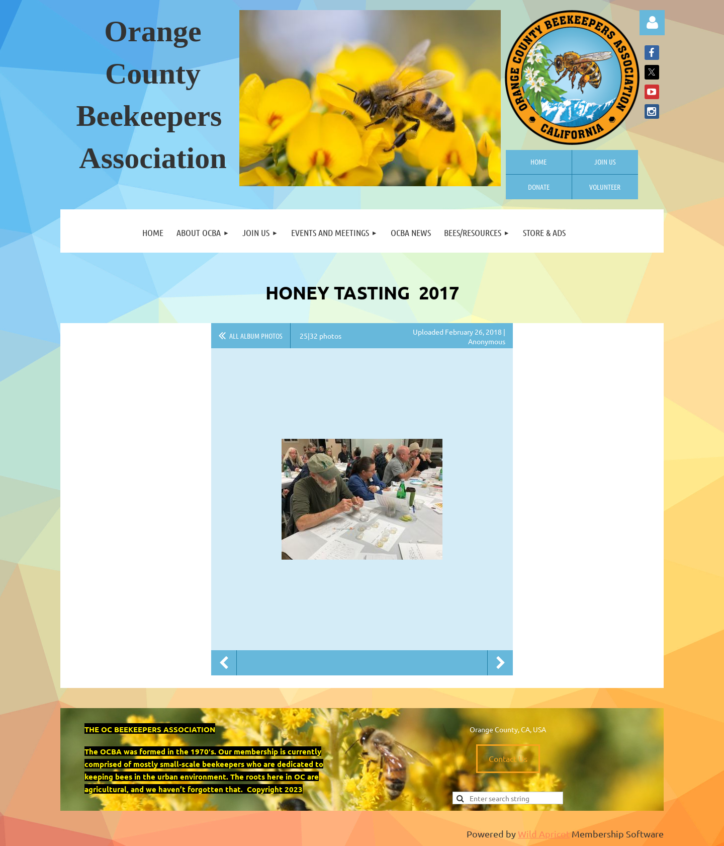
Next (500, 662)
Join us (605, 161)
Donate (539, 186)
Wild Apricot (544, 833)
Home (538, 161)
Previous (223, 662)
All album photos (256, 335)
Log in (652, 22)
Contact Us (508, 758)
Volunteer (604, 186)
